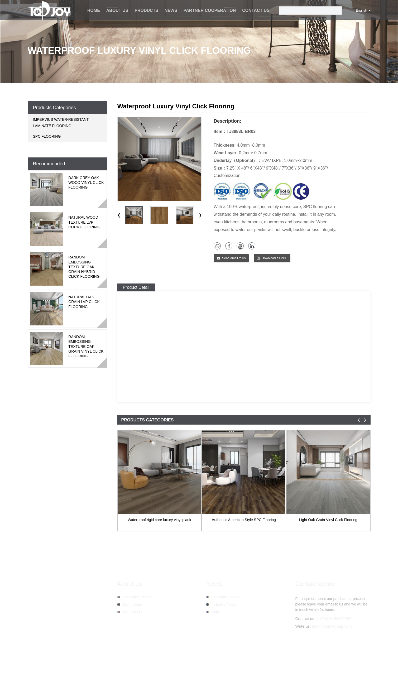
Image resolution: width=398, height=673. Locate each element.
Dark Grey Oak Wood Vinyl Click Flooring (86, 182)
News (171, 10)
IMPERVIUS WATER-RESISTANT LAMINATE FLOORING (61, 122)
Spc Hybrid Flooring (86, 663)
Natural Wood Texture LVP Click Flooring (83, 222)
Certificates (132, 604)
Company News (225, 597)
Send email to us (234, 258)
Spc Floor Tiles (209, 663)
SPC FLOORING (47, 136)
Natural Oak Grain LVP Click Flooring (84, 302)
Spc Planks (186, 663)
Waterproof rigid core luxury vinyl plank (159, 520)
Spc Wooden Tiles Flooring (126, 663)
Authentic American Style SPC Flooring (244, 520)
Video (217, 611)
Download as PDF (274, 258)
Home (93, 10)
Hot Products (116, 657)
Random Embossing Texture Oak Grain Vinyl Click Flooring (85, 346)
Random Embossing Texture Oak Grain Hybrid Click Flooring (83, 266)
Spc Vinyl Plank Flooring (48, 663)
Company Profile (137, 597)
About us (117, 10)
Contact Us (256, 10)
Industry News (224, 604)
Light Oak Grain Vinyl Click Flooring (328, 520)
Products (146, 10)
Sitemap (136, 657)
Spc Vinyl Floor (162, 663)
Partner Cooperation (210, 10)
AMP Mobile (156, 657)
